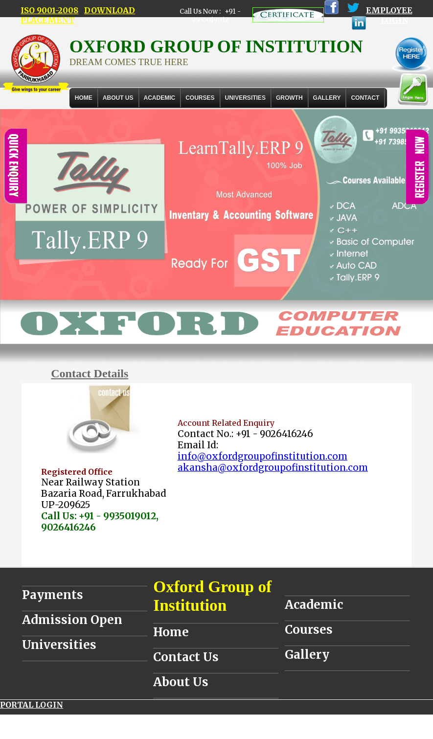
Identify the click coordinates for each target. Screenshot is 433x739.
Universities (59, 644)
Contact (365, 97)
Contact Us (186, 657)
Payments (52, 594)
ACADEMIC (160, 97)
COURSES (199, 97)
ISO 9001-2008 (49, 10)
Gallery (327, 97)
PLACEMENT (47, 20)
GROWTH (289, 97)
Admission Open (72, 619)
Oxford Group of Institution (212, 595)
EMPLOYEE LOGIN (389, 15)
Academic (314, 604)
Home (83, 97)
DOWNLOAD (109, 10)
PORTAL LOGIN (31, 705)
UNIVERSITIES (245, 97)
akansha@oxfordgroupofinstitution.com (273, 467)
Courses (309, 629)
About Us (118, 97)
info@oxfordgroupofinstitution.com (262, 456)
